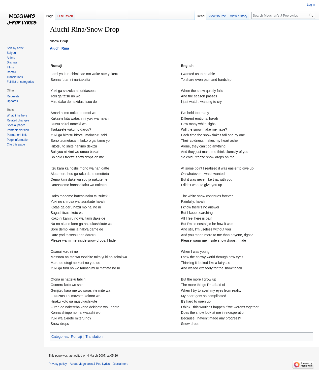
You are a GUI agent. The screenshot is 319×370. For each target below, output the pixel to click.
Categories (59, 337)
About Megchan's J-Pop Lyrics (90, 364)
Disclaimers (120, 364)
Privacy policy (58, 364)
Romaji (76, 337)
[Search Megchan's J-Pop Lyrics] (283, 15)
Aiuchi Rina (59, 48)
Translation (94, 337)
